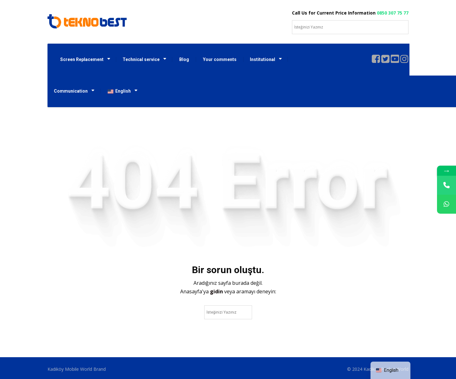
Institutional (262, 59)
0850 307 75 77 (392, 13)
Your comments (220, 59)
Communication (71, 91)
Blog (184, 59)
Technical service (141, 59)
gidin (217, 291)
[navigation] (390, 370)
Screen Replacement (82, 59)
